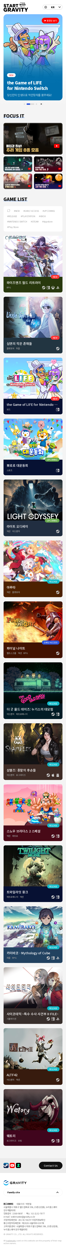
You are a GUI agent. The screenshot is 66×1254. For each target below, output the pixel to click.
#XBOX (42, 216)
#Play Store (12, 227)
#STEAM (35, 221)
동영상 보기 (52, 20)
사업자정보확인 (38, 1219)
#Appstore (47, 221)
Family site (13, 1192)
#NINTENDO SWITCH (17, 221)
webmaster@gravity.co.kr (23, 1216)
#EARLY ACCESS (31, 210)
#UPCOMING (49, 210)
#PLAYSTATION (28, 216)
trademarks (11, 1240)
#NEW (17, 210)
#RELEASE (12, 216)
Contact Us (51, 1165)
